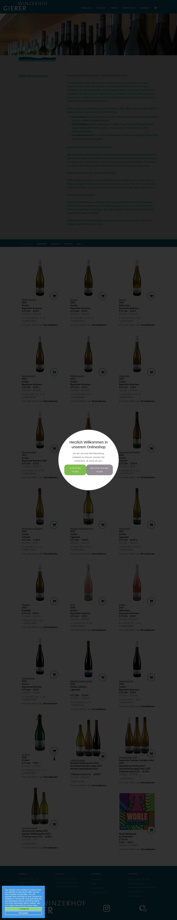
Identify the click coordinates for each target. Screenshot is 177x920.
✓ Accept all (23, 909)
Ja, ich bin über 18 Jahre (75, 470)
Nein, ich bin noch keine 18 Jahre (99, 470)
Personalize (23, 913)
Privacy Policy (32, 905)
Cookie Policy (13, 905)
